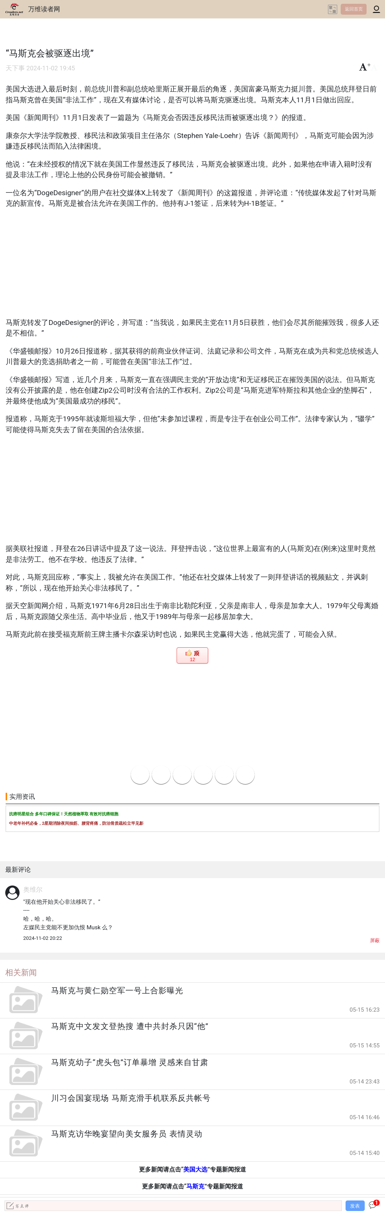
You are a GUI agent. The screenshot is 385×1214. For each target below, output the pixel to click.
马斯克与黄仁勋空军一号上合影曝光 (117, 990)
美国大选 (195, 1169)
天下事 (15, 68)
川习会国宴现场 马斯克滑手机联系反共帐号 (130, 1098)
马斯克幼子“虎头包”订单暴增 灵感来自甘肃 (129, 1062)
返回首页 (354, 9)
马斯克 (195, 1186)
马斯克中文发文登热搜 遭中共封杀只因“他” (129, 1026)
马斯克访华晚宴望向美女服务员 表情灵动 (126, 1133)
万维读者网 (44, 9)
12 (192, 659)
